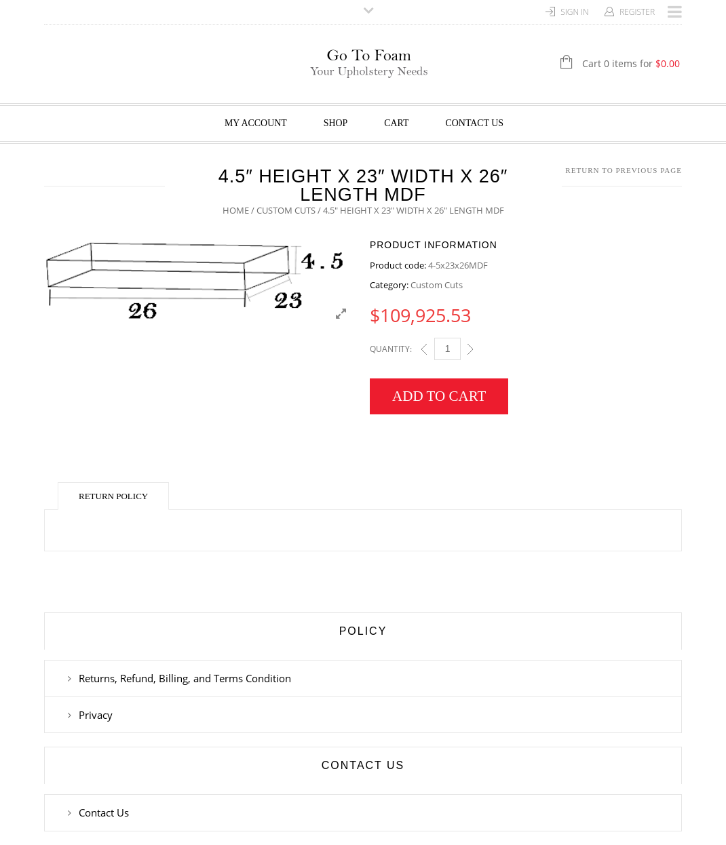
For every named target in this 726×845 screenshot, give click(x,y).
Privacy (96, 715)
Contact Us (475, 123)
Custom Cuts (286, 210)
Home (236, 210)
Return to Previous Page (623, 170)
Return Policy (113, 496)
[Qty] (447, 349)
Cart (396, 123)
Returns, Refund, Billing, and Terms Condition (185, 678)
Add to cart (439, 396)
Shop (336, 123)
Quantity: (391, 349)
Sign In (574, 12)
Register (637, 12)
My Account (256, 123)
